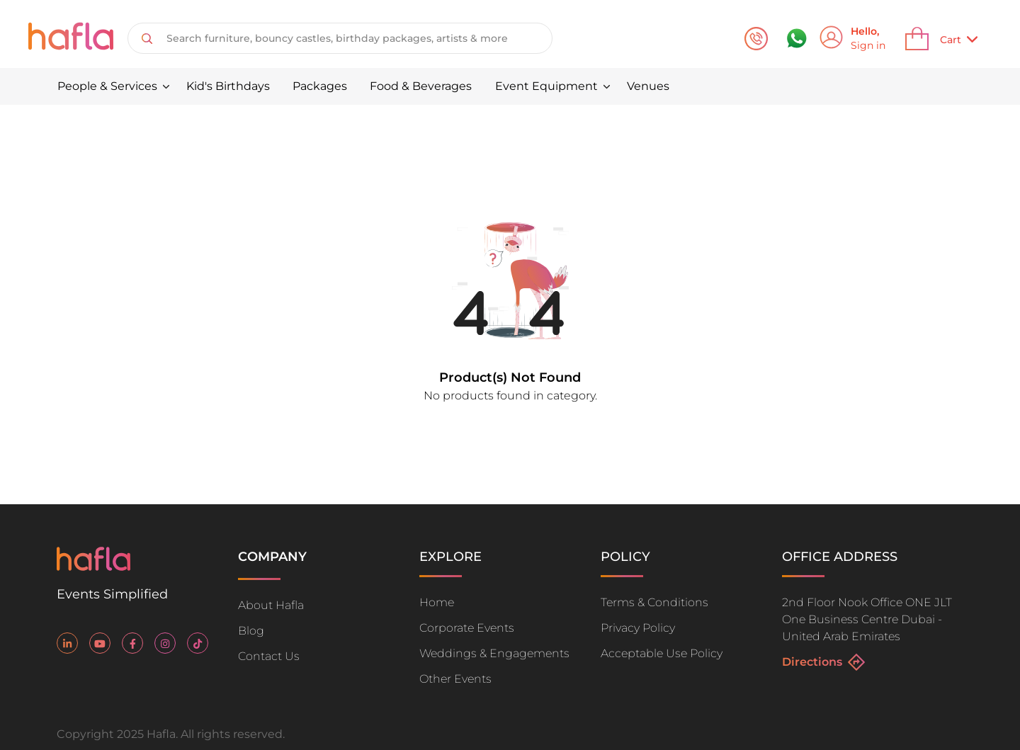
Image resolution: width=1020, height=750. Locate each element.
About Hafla (271, 605)
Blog (251, 630)
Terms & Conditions (654, 602)
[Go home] (93, 567)
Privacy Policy (638, 628)
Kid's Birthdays (228, 86)
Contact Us (269, 656)
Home (436, 602)
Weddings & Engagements (494, 653)
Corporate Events (466, 628)
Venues (648, 86)
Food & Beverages (421, 86)
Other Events (455, 679)
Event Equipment (546, 86)
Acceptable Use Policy (661, 653)
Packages (320, 86)
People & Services (107, 86)
